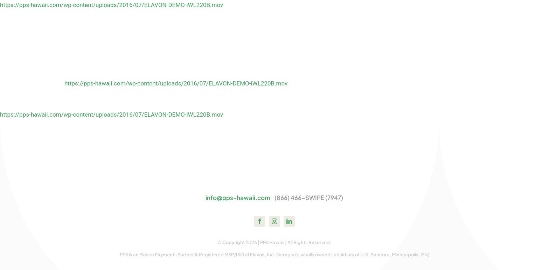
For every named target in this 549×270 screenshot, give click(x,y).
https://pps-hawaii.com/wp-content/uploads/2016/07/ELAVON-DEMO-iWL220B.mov (111, 4)
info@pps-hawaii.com (238, 197)
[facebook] (259, 221)
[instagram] (274, 221)
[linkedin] (289, 221)
